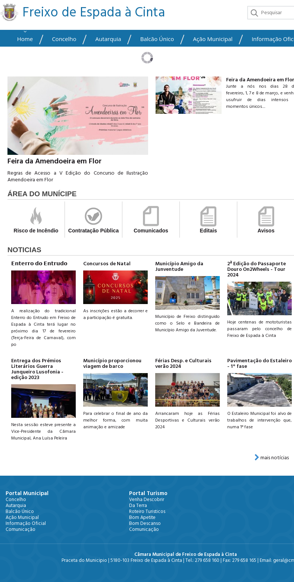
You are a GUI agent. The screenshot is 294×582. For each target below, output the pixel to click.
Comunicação (20, 529)
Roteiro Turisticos (147, 511)
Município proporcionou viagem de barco (112, 363)
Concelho (64, 39)
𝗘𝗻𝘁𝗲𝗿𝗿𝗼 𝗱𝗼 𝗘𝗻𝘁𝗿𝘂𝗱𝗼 (39, 263)
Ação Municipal (212, 39)
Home (25, 39)
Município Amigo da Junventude (179, 266)
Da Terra (138, 505)
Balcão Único (157, 39)
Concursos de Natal (107, 263)
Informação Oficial (26, 523)
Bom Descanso (145, 523)
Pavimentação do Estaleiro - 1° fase (259, 363)
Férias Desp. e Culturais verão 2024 (183, 363)
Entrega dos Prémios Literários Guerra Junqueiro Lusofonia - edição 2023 (37, 369)
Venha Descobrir (146, 499)
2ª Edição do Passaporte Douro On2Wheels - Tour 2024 (256, 269)
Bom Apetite (142, 517)
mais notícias (271, 458)
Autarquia (108, 39)
